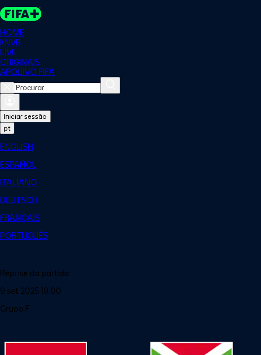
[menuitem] (130, 147)
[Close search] (7, 88)
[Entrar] (10, 102)
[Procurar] (110, 85)
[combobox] (57, 88)
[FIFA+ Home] (20, 14)
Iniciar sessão (25, 116)
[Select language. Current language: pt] (7, 128)
